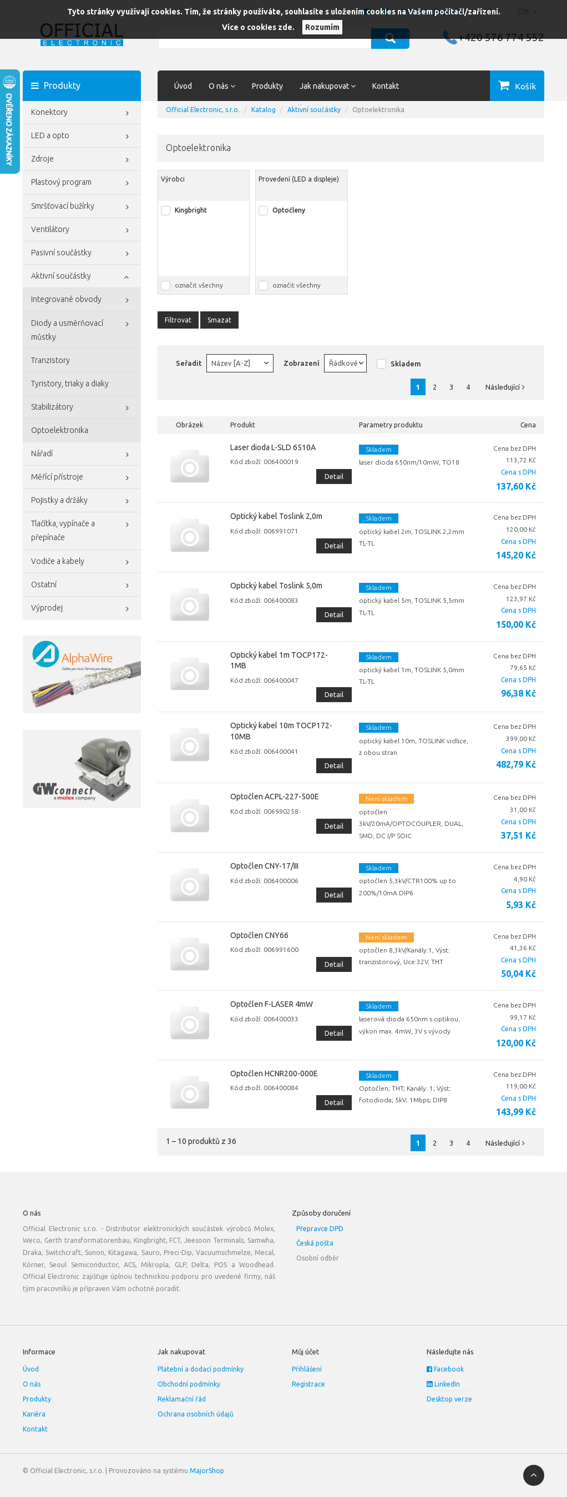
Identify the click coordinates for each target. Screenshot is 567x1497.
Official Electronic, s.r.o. (203, 109)
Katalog (263, 109)
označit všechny (199, 285)
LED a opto (82, 136)
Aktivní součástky (82, 277)
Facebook (445, 1369)
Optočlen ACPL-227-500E (274, 796)
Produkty (267, 86)
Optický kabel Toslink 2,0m (276, 516)
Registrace (308, 1384)
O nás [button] (222, 86)
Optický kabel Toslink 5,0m (276, 585)
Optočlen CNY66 (259, 935)
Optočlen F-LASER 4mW (271, 1004)
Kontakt (385, 86)
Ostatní (82, 585)
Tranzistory (50, 360)
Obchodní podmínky (189, 1384)
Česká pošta (314, 1243)
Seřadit (189, 363)
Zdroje (82, 160)
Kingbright (191, 210)
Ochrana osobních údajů (196, 1414)
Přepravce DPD (319, 1228)
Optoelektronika (59, 430)
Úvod (183, 86)
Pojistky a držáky (82, 501)
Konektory (82, 113)
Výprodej (82, 609)
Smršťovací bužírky (82, 207)
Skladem (406, 363)
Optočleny (288, 210)
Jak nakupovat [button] (328, 86)
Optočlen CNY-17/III (264, 865)
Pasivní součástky (82, 253)
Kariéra (34, 1414)
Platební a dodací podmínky (201, 1369)
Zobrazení (302, 363)
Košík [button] (525, 86)
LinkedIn (443, 1384)
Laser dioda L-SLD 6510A (273, 447)
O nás (31, 1384)
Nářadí (82, 454)
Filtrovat (178, 320)
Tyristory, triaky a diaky (70, 383)
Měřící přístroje (82, 478)
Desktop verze (449, 1399)
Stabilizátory (82, 408)
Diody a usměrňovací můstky (82, 328)
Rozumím (322, 27)
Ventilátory (82, 230)
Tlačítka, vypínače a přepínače (82, 529)
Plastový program (82, 183)
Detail (334, 476)
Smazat (219, 320)
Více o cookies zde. (258, 27)
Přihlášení (307, 1369)
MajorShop (207, 1470)
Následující (507, 387)
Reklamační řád (182, 1399)
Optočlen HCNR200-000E (274, 1073)
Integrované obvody (82, 300)
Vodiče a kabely (82, 562)
